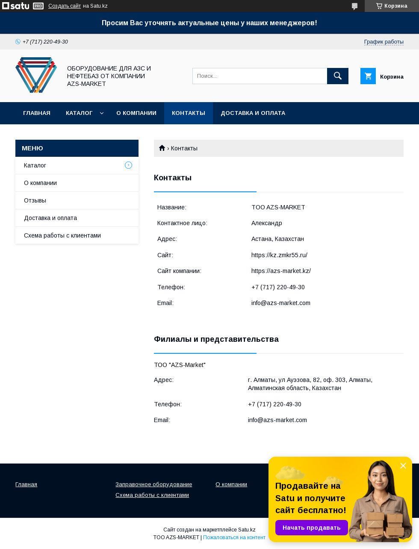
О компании (136, 113)
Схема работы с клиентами (62, 235)
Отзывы (35, 200)
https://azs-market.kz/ (281, 270)
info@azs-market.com (280, 302)
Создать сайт (64, 6)
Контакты (188, 113)
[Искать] (337, 76)
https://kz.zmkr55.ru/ (279, 255)
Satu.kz (247, 530)
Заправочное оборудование (153, 484)
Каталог (79, 113)
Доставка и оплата (253, 113)
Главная (36, 113)
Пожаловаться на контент (234, 537)
